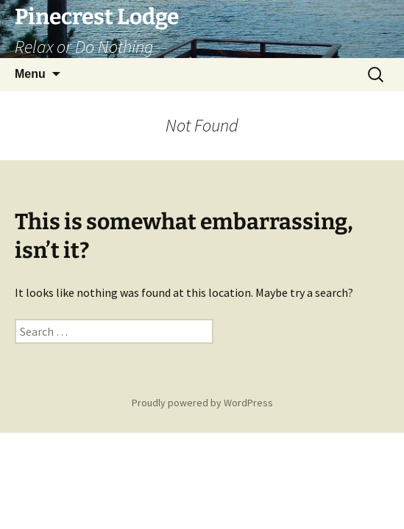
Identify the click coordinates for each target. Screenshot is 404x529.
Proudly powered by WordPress (202, 402)
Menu (30, 74)
